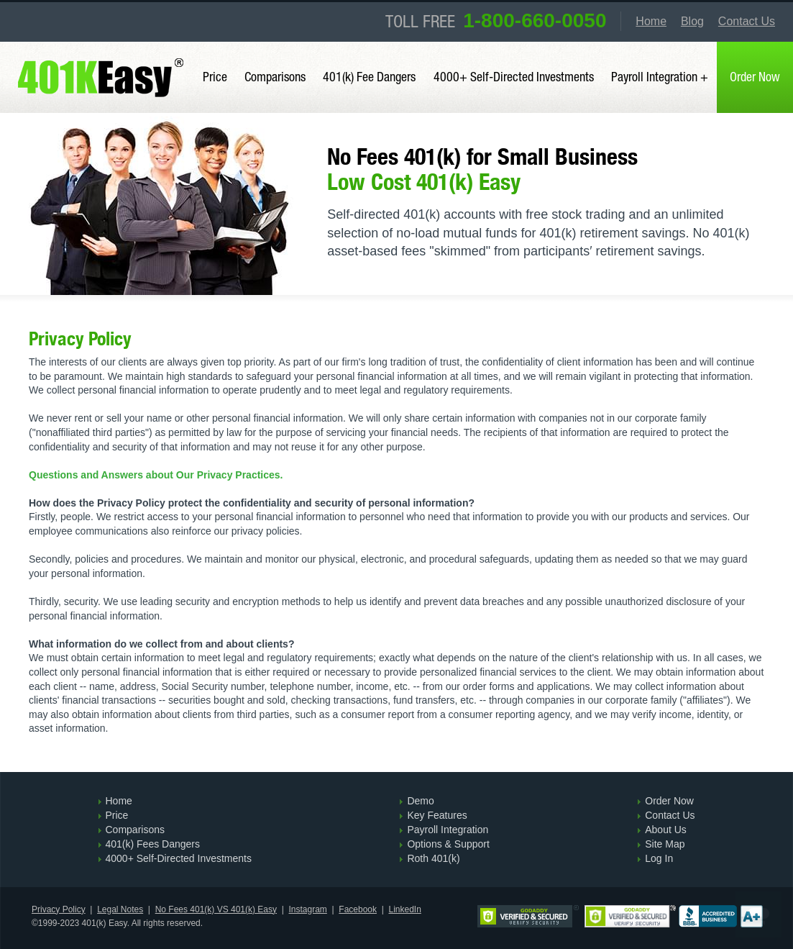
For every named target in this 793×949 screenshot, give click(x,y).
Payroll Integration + (659, 76)
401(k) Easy (102, 52)
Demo (420, 801)
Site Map (664, 844)
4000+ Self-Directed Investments (514, 76)
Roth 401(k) (433, 858)
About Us (666, 829)
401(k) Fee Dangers (369, 76)
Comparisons (275, 76)
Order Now (669, 801)
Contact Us (670, 815)
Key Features (437, 815)
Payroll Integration (447, 829)
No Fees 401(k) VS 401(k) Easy (216, 909)
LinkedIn (404, 909)
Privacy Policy (59, 909)
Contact (746, 21)
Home (651, 21)
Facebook (358, 909)
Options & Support (448, 844)
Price (215, 76)
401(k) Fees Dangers (153, 844)
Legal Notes (120, 909)
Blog (692, 21)
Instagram (308, 909)
